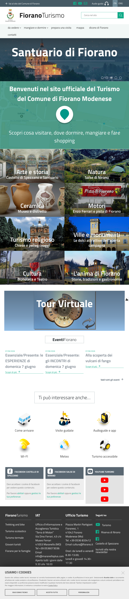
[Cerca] (121, 17)
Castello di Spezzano (107, 546)
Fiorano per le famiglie (17, 553)
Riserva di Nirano (110, 534)
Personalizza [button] (83, 592)
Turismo (106, 527)
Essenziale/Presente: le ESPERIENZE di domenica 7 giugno (24, 363)
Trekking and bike (15, 527)
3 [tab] (111, 80)
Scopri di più (12, 374)
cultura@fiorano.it (83, 546)
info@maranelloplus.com (49, 558)
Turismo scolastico (15, 533)
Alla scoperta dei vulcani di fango (99, 360)
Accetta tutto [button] (52, 592)
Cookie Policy (52, 585)
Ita (115, 3)
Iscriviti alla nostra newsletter (106, 553)
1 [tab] (102, 80)
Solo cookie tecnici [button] (20, 592)
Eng (121, 3)
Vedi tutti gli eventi (112, 382)
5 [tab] (120, 80)
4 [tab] (116, 80)
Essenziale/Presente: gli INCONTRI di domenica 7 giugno (62, 363)
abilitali (20, 495)
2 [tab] (107, 80)
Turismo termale (14, 540)
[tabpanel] (64, 62)
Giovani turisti (13, 546)
